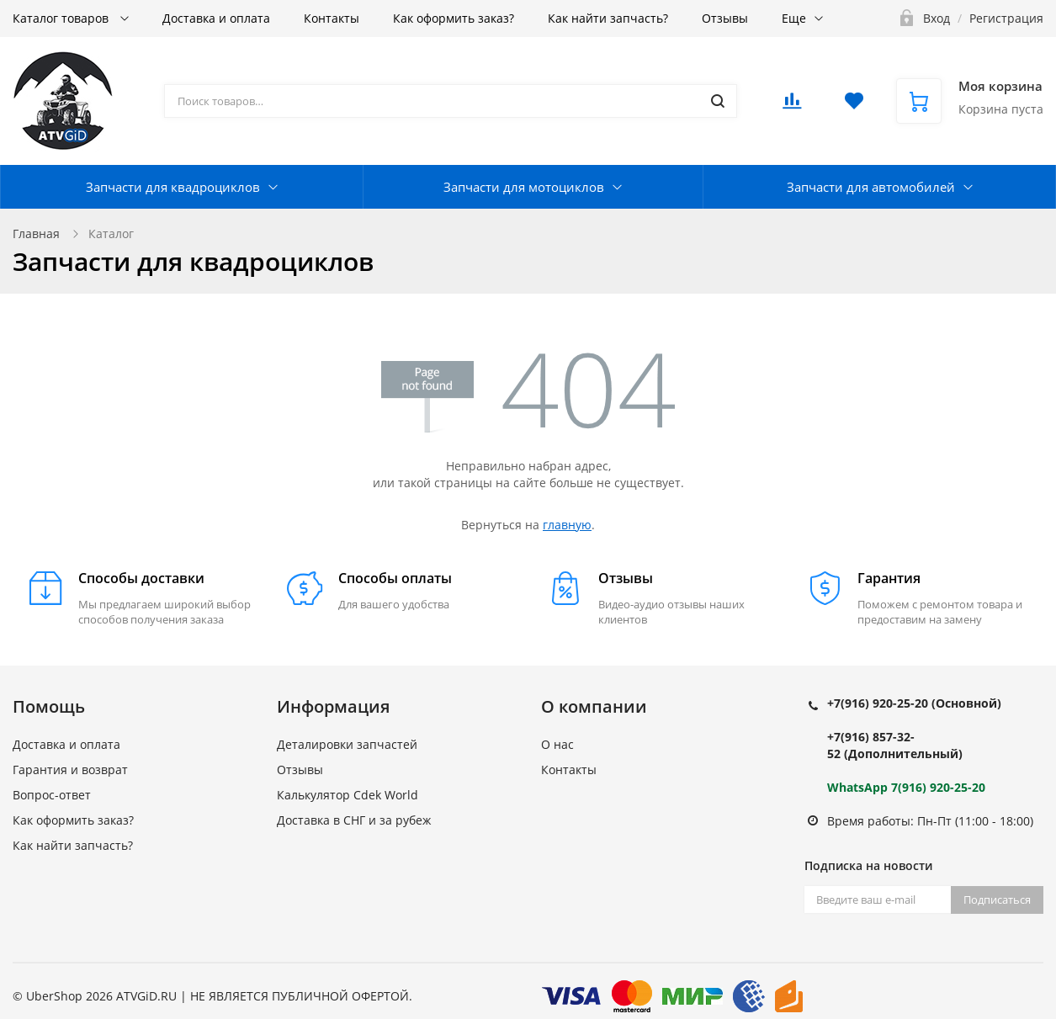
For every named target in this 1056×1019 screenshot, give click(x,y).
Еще (794, 18)
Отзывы (725, 18)
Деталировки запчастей (347, 744)
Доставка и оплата (216, 18)
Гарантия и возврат (70, 770)
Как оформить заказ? (453, 18)
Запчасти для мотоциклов (523, 186)
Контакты (331, 18)
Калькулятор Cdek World (347, 795)
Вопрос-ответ (52, 795)
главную (567, 525)
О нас (557, 744)
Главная (36, 233)
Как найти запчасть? (608, 18)
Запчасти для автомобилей (871, 186)
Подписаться (997, 899)
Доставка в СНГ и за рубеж (354, 820)
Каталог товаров (62, 18)
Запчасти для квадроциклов (173, 186)
